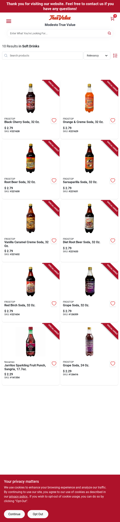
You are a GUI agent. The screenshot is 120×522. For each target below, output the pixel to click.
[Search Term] (60, 33)
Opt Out (38, 514)
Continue (14, 514)
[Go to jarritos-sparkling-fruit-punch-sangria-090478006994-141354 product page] (31, 354)
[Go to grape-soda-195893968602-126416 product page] (89, 354)
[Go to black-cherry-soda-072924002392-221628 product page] (31, 109)
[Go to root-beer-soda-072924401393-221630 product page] (31, 169)
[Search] (109, 33)
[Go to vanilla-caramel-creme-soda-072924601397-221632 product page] (31, 231)
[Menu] (8, 21)
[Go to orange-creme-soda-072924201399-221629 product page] (89, 109)
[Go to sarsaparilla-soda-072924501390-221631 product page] (89, 169)
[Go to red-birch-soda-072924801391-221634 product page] (31, 292)
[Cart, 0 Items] (112, 19)
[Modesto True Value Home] (60, 17)
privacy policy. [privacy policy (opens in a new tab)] (18, 496)
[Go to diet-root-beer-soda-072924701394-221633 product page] (89, 231)
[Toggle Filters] (115, 55)
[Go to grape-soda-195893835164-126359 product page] (89, 292)
